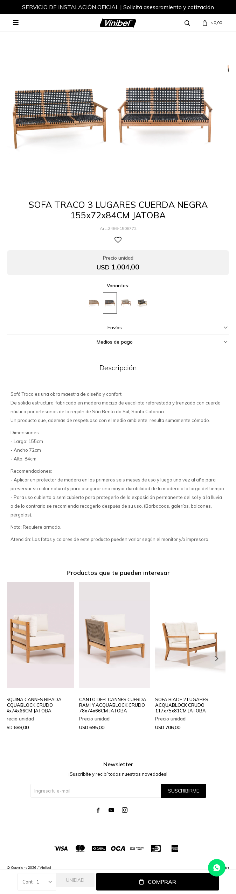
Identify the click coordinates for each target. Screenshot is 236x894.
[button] (216, 658)
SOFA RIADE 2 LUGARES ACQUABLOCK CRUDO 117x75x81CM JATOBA (181, 705)
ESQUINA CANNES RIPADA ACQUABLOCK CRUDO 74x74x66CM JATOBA (33, 705)
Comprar (162, 881)
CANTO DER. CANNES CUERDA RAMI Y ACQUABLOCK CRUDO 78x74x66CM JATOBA (112, 705)
